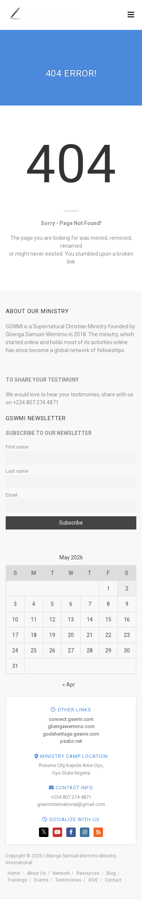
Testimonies (68, 880)
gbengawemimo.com (71, 726)
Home (14, 873)
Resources (88, 873)
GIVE (93, 880)
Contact (113, 880)
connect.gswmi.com (71, 719)
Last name (17, 471)
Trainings (17, 880)
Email (11, 495)
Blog (111, 873)
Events (41, 880)
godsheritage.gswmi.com (71, 734)
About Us (36, 873)
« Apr (68, 685)
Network (61, 873)
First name (17, 447)
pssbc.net (71, 741)
